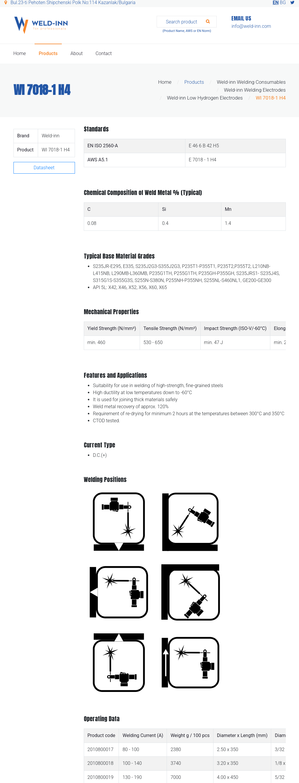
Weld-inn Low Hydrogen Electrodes (205, 98)
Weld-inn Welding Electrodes (255, 90)
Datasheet (44, 167)
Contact (103, 53)
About (77, 53)
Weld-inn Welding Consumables (251, 82)
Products (48, 53)
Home (19, 53)
